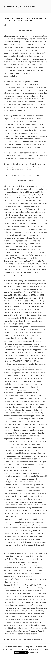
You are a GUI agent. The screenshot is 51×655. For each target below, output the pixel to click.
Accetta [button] (17, 652)
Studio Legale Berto (19, 6)
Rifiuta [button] (24, 652)
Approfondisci (33, 652)
